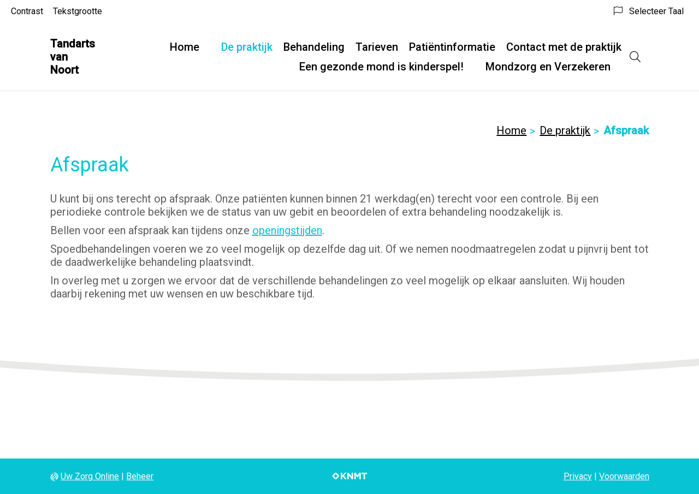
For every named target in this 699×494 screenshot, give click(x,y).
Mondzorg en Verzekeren (548, 66)
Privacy (578, 476)
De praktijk (247, 46)
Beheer (139, 476)
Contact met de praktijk (563, 46)
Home (184, 46)
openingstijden (287, 230)
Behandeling (314, 46)
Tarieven (377, 46)
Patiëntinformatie (452, 46)
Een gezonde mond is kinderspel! (381, 66)
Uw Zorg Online (90, 476)
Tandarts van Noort (72, 56)
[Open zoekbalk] (635, 56)
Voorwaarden (624, 476)
